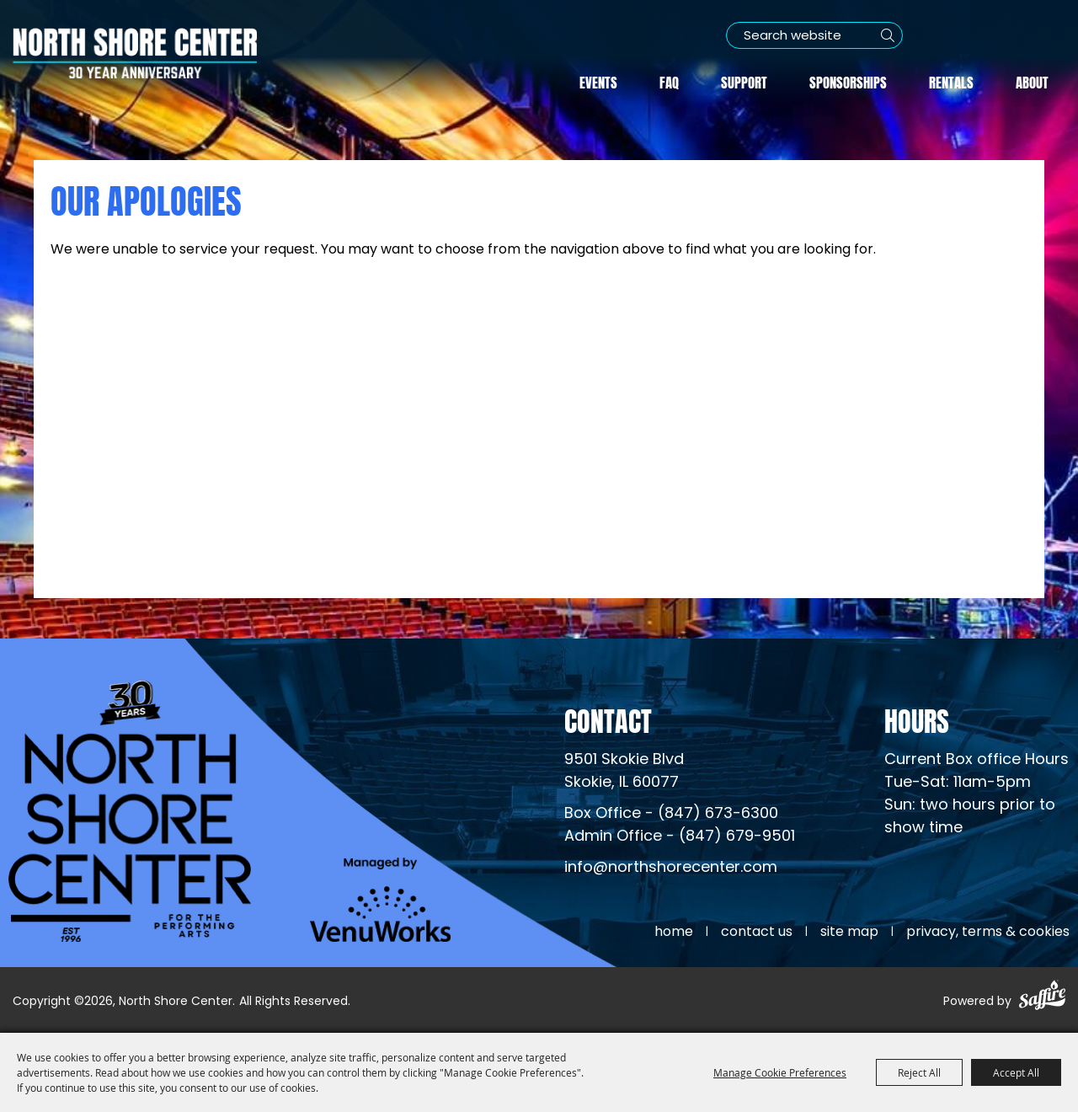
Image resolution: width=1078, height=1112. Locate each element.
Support (744, 81)
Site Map (849, 933)
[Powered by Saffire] (1042, 998)
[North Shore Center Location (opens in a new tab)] (624, 771)
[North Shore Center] (134, 53)
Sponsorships (848, 81)
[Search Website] (814, 35)
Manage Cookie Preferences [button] (779, 1072)
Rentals (951, 81)
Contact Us (756, 933)
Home (673, 933)
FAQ (669, 81)
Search (887, 35)
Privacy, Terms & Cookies (988, 933)
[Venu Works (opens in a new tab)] (380, 900)
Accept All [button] (1016, 1072)
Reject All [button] (919, 1072)
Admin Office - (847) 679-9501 (679, 837)
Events (598, 81)
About (1032, 81)
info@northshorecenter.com (670, 868)
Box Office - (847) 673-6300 (671, 814)
